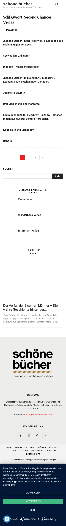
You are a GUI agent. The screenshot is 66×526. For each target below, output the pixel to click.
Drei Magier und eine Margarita (21, 103)
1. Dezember (10, 29)
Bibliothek (36, 450)
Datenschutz (33, 454)
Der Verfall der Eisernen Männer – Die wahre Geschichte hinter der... (30, 307)
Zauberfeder (25, 199)
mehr (33, 510)
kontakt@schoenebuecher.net (37, 414)
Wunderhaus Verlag (29, 214)
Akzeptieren (33, 501)
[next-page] (42, 157)
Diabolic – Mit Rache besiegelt (21, 66)
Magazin (23, 450)
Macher (12, 450)
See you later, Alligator (16, 55)
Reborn (7, 140)
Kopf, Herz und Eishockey (18, 129)
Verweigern (33, 492)
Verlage (53, 447)
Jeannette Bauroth (14, 92)
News (32, 447)
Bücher (42, 447)
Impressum (50, 450)
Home (9, 447)
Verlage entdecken (33, 189)
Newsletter (21, 447)
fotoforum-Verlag (28, 230)
